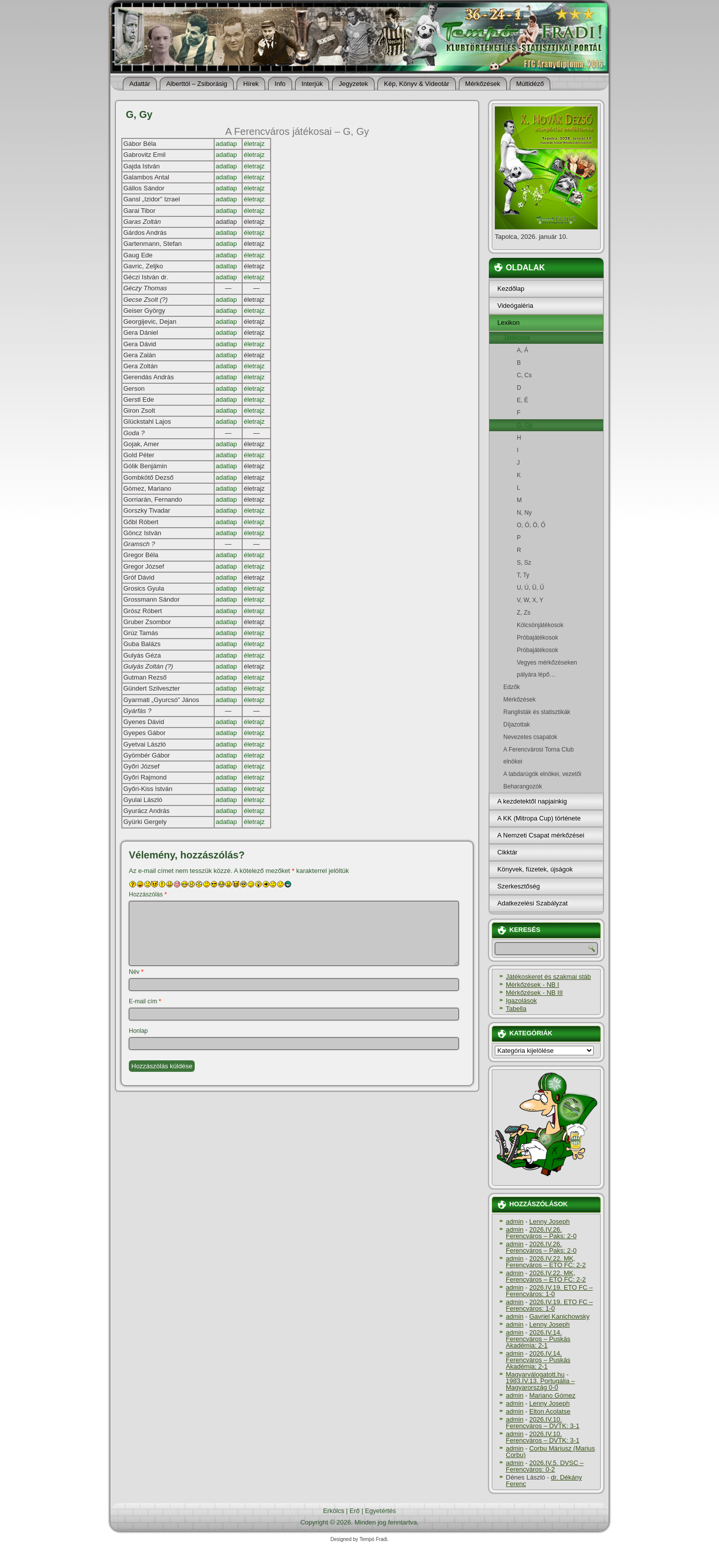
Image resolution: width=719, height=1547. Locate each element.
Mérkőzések (482, 83)
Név (136, 971)
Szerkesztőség (518, 886)
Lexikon (508, 322)
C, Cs (546, 375)
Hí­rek (251, 83)
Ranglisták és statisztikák (546, 712)
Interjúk (312, 83)
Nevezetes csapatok (546, 737)
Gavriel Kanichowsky (559, 1316)
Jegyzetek (353, 83)
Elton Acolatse (549, 1411)
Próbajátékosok (546, 638)
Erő (355, 1511)
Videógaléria (515, 305)
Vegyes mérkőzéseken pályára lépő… (546, 669)
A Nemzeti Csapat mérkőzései (540, 835)
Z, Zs (546, 613)
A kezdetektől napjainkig (532, 801)
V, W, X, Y (546, 600)
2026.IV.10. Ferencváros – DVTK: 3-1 (542, 1423)
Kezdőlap (510, 288)
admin (514, 1221)
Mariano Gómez (552, 1395)
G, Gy (546, 425)
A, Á (546, 350)
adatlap (226, 143)
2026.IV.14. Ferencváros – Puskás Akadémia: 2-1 (538, 1339)
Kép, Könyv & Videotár (416, 83)
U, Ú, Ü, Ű (546, 588)
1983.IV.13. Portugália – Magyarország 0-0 (540, 1384)
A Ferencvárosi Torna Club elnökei (546, 756)
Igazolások (521, 1000)
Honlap (138, 1030)
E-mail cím (145, 1001)
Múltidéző (530, 83)
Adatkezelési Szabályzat (532, 903)
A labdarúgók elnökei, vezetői (546, 774)
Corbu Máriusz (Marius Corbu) (550, 1452)
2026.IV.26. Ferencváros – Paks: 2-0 (541, 1233)
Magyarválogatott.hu (535, 1374)
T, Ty (546, 575)
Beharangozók (546, 786)
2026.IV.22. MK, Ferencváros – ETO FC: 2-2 (546, 1262)
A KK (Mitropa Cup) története (539, 818)
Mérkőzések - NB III (534, 992)
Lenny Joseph (549, 1221)
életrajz (254, 143)
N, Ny (546, 513)
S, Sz (546, 563)
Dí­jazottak (546, 725)
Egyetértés (380, 1511)
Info (280, 83)
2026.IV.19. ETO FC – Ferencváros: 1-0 (549, 1291)
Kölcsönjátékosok (546, 625)
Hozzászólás (148, 894)
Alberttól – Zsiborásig (196, 83)
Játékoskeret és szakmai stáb (548, 976)
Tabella (516, 1008)
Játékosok (546, 338)
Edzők (546, 687)
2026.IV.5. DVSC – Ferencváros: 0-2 (545, 1466)
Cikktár (507, 852)
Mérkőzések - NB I (532, 984)
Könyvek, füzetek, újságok (535, 869)
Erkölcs (334, 1511)
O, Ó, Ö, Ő (546, 525)
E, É (546, 400)
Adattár (139, 83)
